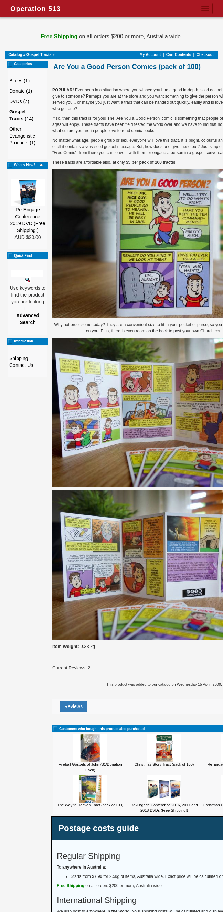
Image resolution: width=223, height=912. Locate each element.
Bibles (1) (19, 80)
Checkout (205, 54)
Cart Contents (178, 54)
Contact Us (21, 365)
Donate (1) (20, 91)
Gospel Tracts (39, 54)
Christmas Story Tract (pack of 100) (164, 764)
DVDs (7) (19, 101)
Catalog (15, 54)
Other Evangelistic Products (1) (22, 136)
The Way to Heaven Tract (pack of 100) (90, 805)
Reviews (73, 706)
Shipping (18, 358)
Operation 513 (35, 8)
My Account (150, 54)
